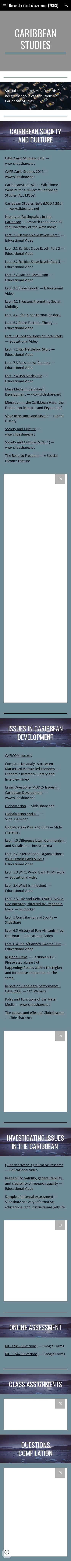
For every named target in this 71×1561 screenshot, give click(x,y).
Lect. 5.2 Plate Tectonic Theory (29, 322)
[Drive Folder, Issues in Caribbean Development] (36, 1071)
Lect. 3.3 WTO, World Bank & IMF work (34, 872)
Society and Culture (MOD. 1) (27, 442)
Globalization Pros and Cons (27, 827)
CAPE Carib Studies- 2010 (24, 158)
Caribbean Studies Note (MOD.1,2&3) (33, 203)
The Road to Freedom (22, 455)
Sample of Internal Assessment (29, 1196)
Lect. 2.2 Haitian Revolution (26, 275)
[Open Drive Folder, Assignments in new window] (60, 1404)
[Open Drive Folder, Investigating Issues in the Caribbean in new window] (60, 1225)
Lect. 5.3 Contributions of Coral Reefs (34, 336)
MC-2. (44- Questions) (21, 1354)
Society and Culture (20, 429)
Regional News (16, 957)
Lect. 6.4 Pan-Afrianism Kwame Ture (33, 944)
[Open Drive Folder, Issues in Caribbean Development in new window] (60, 1036)
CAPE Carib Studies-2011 (24, 171)
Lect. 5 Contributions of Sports (29, 917)
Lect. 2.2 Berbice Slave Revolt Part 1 (32, 235)
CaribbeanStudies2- (20, 184)
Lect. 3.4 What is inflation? (26, 885)
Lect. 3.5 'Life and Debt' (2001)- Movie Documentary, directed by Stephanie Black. (34, 903)
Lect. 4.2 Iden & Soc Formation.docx (32, 314)
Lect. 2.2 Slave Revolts (22, 288)
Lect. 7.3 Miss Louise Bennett (27, 362)
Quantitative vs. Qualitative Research (34, 1165)
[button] (4, 5)
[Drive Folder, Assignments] (36, 1414)
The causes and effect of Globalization (35, 1012)
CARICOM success (18, 755)
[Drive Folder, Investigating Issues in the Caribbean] (36, 1260)
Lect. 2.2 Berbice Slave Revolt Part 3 (32, 261)
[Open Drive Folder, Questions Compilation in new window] (60, 1473)
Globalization (15, 806)
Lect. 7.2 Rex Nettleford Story (27, 349)
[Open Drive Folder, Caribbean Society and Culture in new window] (60, 479)
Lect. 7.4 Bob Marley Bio (23, 376)
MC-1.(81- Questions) (21, 1346)
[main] (36, 41)
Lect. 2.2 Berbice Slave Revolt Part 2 (32, 248)
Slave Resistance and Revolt (26, 415)
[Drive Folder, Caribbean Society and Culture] (36, 588)
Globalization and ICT (22, 814)
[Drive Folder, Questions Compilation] (36, 1512)
